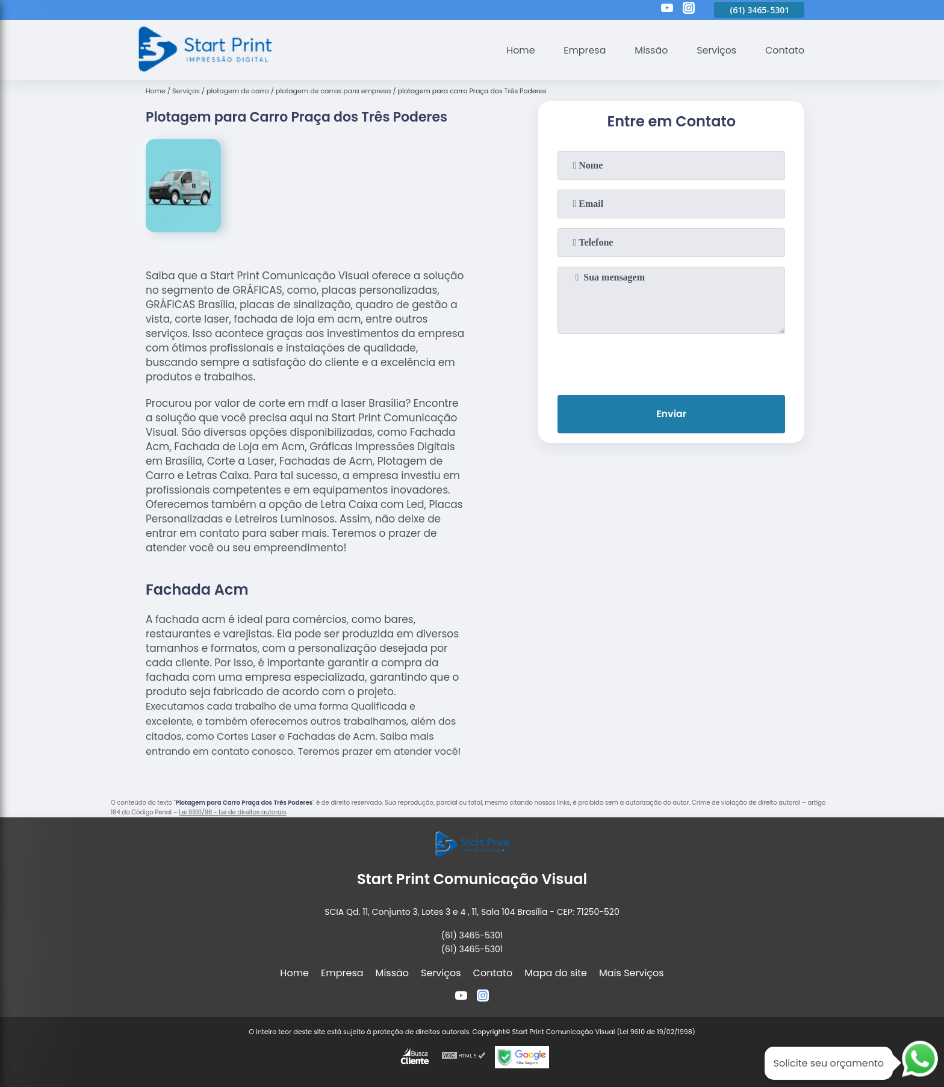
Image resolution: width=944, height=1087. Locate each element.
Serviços (716, 50)
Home (519, 50)
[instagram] (689, 9)
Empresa (583, 50)
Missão (649, 50)
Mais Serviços (631, 973)
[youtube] (667, 9)
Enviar (671, 414)
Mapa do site (555, 973)
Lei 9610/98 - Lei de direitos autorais (232, 812)
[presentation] (671, 361)
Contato (784, 50)
